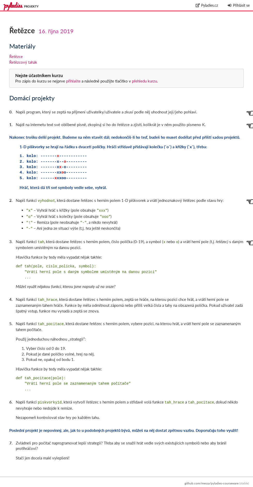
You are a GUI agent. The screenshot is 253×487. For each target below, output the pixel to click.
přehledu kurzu (144, 81)
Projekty (31, 6)
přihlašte (73, 81)
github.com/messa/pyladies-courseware (212, 479)
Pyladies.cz (207, 5)
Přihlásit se (238, 5)
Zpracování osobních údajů (230, 484)
